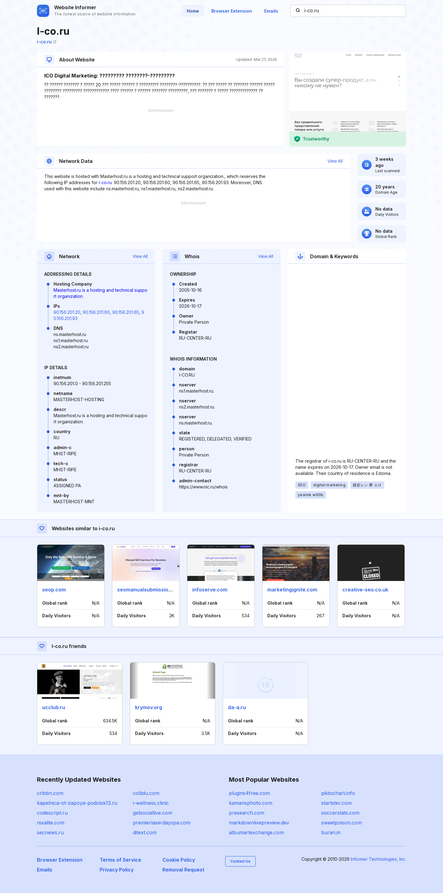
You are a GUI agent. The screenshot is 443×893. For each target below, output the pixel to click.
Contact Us (240, 861)
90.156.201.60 (96, 312)
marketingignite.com (292, 590)
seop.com (54, 590)
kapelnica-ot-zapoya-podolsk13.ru (77, 803)
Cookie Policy (178, 860)
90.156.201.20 (67, 312)
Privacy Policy (117, 870)
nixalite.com (50, 823)
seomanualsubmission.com (150, 590)
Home (193, 11)
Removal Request (183, 870)
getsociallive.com (152, 813)
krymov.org (148, 707)
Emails (271, 11)
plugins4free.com (249, 793)
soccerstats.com (340, 813)
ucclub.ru (53, 707)
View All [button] (335, 161)
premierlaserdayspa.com (161, 823)
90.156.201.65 (125, 312)
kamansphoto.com (250, 803)
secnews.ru (50, 832)
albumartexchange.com (256, 832)
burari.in (331, 832)
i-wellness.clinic (151, 803)
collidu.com (146, 793)
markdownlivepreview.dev (259, 823)
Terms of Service (120, 860)
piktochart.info (338, 793)
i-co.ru (46, 41)
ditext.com (145, 832)
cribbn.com (50, 793)
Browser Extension (231, 11)
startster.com (336, 803)
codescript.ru (52, 813)
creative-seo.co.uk (365, 590)
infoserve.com (209, 590)
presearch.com (246, 813)
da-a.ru (237, 707)
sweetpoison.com (341, 823)
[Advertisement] (160, 127)
